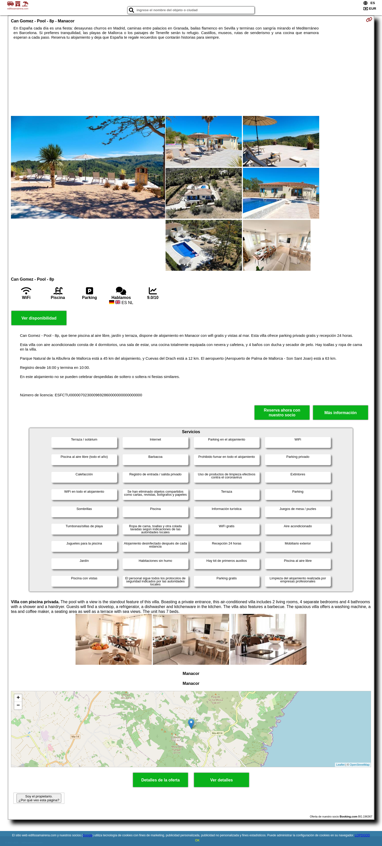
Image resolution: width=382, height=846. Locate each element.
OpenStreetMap (360, 764)
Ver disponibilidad (38, 318)
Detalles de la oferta (160, 780)
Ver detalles (221, 780)
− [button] (18, 705)
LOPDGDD (362, 835)
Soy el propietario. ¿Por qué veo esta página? (39, 798)
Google (88, 835)
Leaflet (340, 764)
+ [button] (18, 698)
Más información (340, 413)
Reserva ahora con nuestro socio (282, 412)
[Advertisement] (191, 77)
